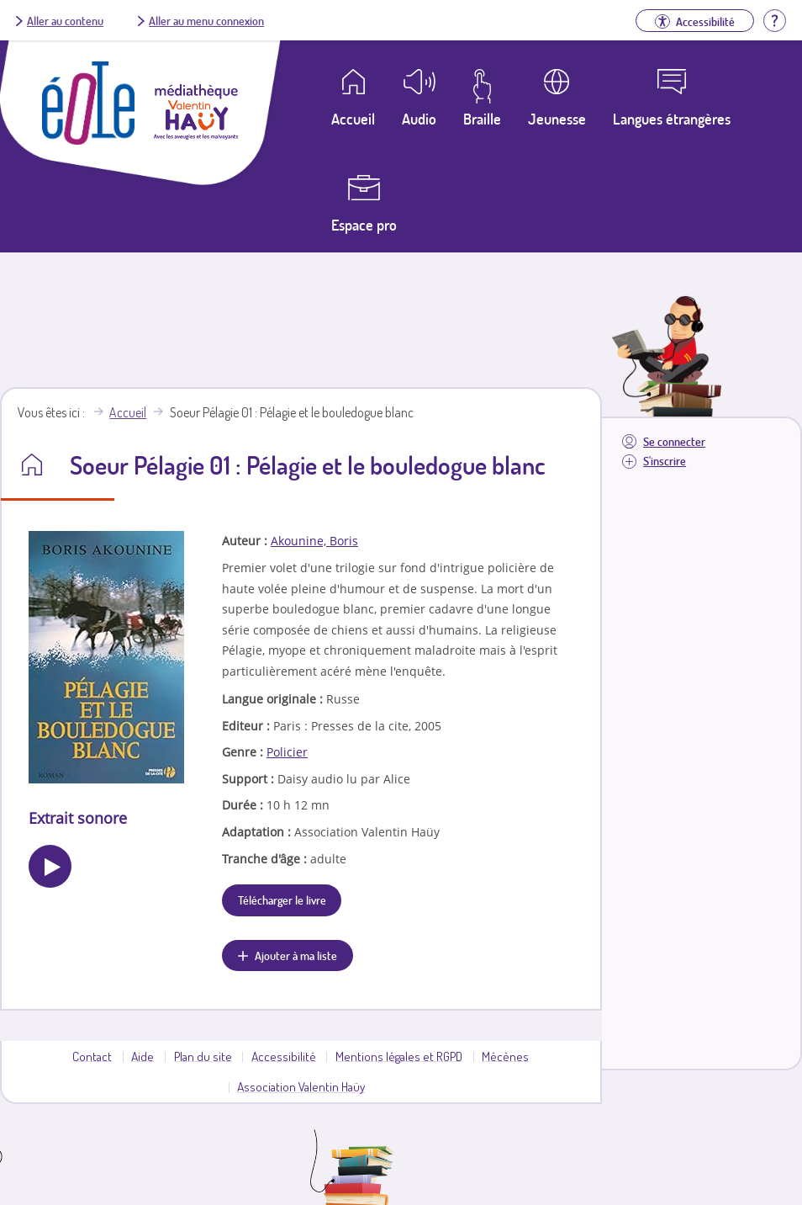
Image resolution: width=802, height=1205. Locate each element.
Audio (419, 118)
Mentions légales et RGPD (398, 1056)
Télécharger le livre (282, 899)
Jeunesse (557, 118)
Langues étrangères (672, 118)
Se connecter (674, 441)
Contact (92, 1056)
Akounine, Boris (314, 541)
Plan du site (203, 1056)
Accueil (127, 412)
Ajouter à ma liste (296, 955)
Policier (287, 752)
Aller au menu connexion (206, 20)
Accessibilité (283, 1056)
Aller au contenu (65, 20)
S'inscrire (664, 461)
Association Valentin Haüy (301, 1086)
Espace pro (364, 224)
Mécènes (505, 1056)
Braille (482, 118)
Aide (142, 1056)
